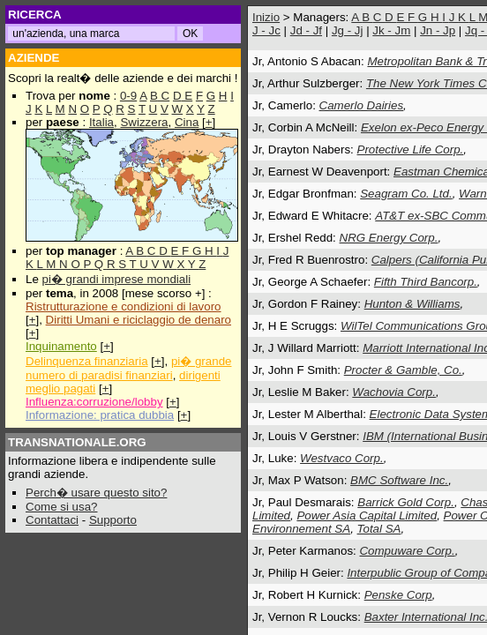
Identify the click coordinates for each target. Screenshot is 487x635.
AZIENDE (34, 57)
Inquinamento (61, 346)
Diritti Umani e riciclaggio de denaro (138, 319)
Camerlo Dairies (361, 105)
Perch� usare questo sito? (96, 492)
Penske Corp (398, 594)
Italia (101, 122)
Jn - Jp (437, 30)
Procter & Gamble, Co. (403, 370)
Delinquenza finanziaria (87, 361)
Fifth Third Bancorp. (425, 281)
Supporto (113, 520)
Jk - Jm (391, 30)
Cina (187, 122)
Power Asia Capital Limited (366, 515)
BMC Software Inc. (399, 480)
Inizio (266, 17)
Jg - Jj (347, 30)
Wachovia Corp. (394, 392)
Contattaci (52, 520)
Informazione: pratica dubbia (100, 415)
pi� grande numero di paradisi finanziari (128, 368)
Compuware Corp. (406, 550)
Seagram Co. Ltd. (406, 193)
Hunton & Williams (412, 303)
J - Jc (266, 30)
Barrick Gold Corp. (405, 502)
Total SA (379, 528)
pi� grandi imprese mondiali (116, 279)
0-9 (128, 95)
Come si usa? (62, 506)
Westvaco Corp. (342, 458)
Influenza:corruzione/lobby (94, 401)
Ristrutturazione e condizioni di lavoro (123, 306)
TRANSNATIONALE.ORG (77, 442)
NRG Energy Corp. (389, 237)
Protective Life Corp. (410, 149)
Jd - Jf (306, 30)
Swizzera (144, 122)
